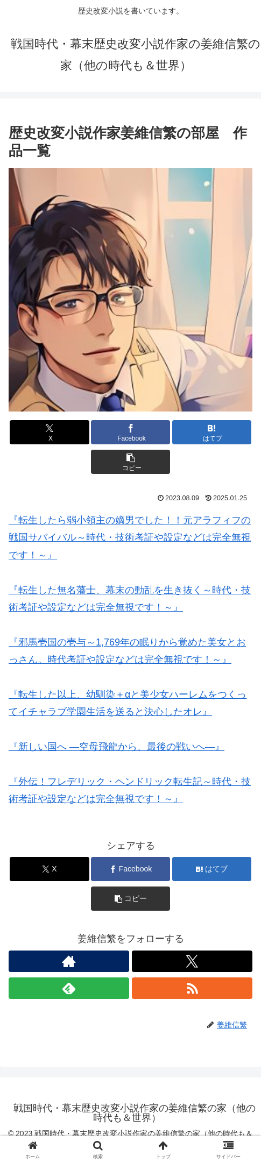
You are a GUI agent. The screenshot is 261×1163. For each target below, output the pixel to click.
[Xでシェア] (49, 432)
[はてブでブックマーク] (211, 432)
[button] (130, 462)
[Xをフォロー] (192, 961)
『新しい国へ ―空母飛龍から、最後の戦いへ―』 (116, 746)
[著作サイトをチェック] (69, 961)
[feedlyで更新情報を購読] (69, 988)
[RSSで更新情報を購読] (192, 988)
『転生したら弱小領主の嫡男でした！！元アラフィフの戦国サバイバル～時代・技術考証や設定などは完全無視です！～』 (130, 538)
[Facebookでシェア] (130, 432)
